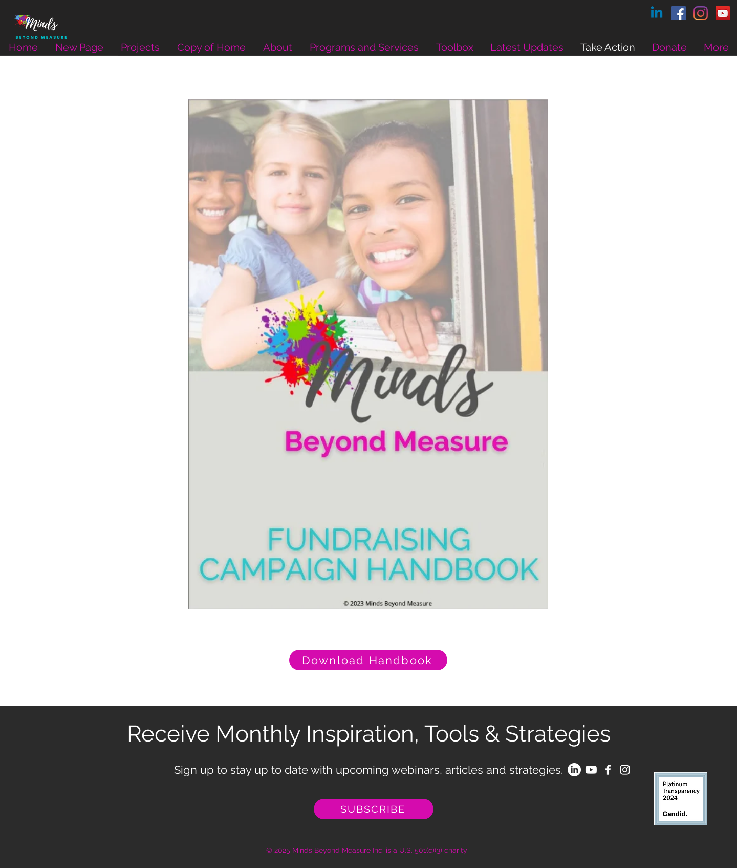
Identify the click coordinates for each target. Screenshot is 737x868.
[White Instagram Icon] (625, 769)
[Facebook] (678, 13)
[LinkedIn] (574, 769)
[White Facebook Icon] (608, 769)
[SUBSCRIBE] (373, 809)
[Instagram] (700, 13)
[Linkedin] (656, 13)
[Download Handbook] (368, 660)
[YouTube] (723, 13)
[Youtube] (591, 769)
